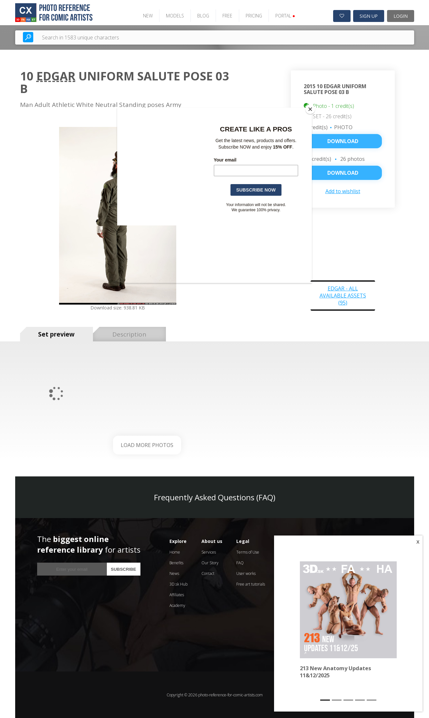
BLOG (202, 15)
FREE (226, 15)
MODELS (174, 15)
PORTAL (284, 15)
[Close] (310, 109)
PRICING (253, 15)
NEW (147, 15)
